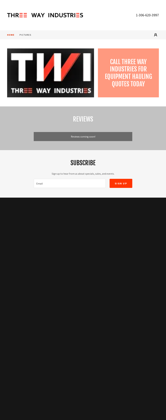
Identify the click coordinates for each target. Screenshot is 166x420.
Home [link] (10, 34)
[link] (45, 14)
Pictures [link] (25, 34)
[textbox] (70, 183)
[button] (155, 35)
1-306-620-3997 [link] (147, 15)
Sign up (121, 183)
